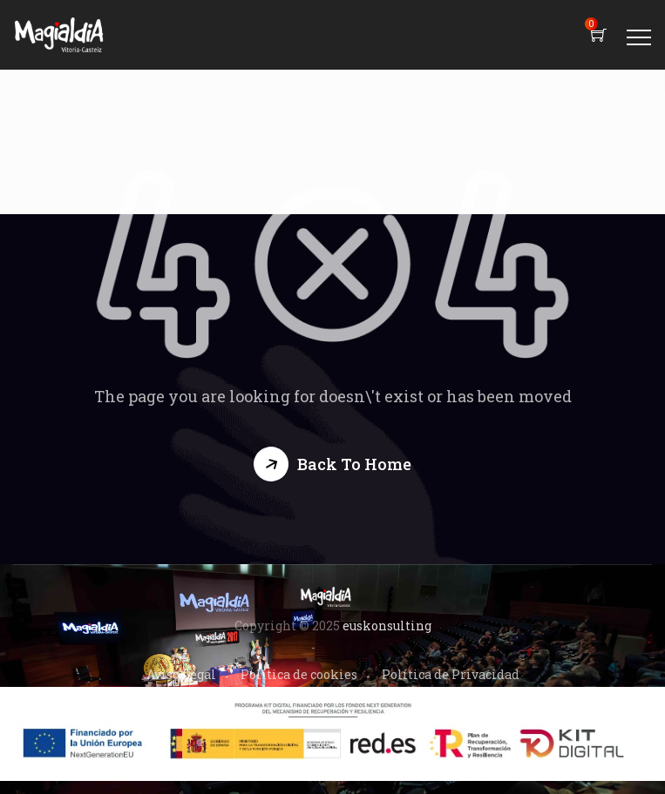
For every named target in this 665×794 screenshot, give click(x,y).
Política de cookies (299, 674)
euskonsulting (387, 625)
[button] (332, 464)
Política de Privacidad (450, 674)
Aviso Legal (181, 674)
